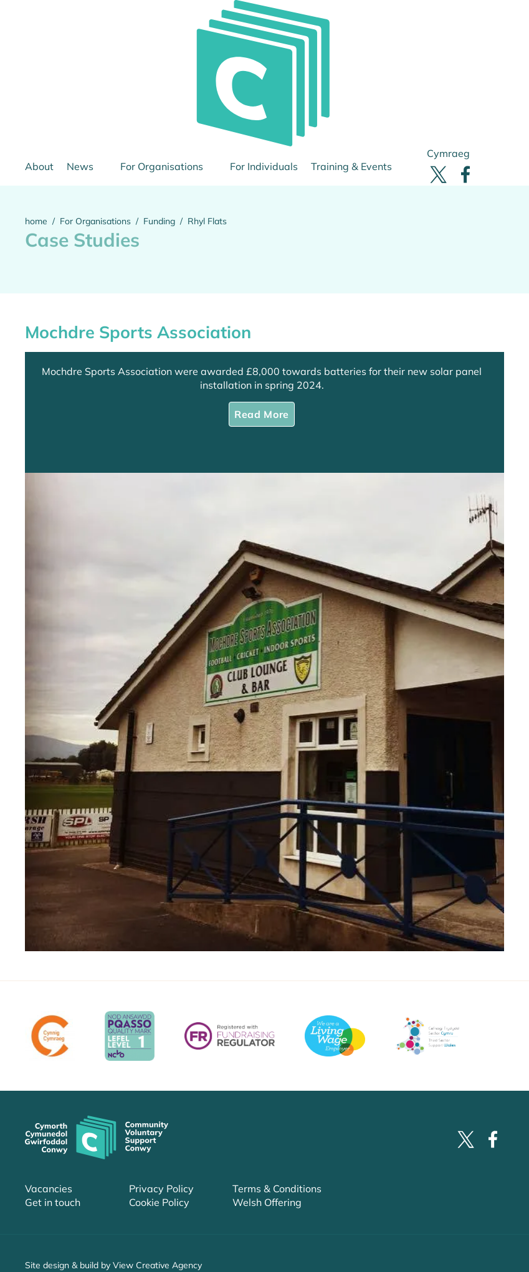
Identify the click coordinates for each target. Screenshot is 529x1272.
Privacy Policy (161, 1188)
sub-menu (113, 166)
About (39, 166)
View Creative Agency (157, 1265)
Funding (159, 221)
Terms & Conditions (277, 1188)
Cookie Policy (159, 1202)
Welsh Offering (267, 1202)
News (80, 166)
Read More (261, 414)
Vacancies (48, 1188)
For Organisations (161, 166)
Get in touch (52, 1202)
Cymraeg (448, 153)
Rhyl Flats (207, 221)
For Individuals (264, 166)
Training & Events (351, 166)
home (36, 221)
